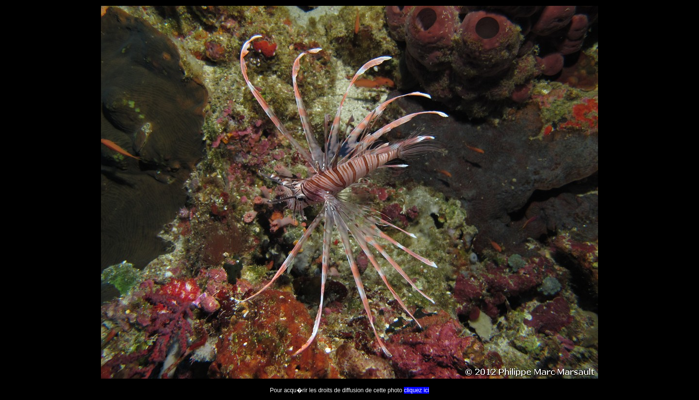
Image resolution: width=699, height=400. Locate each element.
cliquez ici (416, 390)
